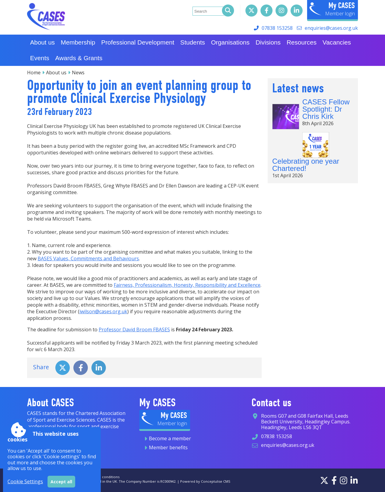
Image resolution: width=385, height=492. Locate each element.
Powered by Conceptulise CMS (205, 481)
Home (34, 72)
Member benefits (168, 447)
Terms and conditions (101, 477)
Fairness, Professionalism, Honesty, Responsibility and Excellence (187, 285)
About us (56, 72)
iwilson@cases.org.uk (103, 311)
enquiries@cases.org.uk (331, 28)
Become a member (170, 438)
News (78, 72)
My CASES (341, 5)
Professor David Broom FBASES (134, 329)
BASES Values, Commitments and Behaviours (88, 258)
